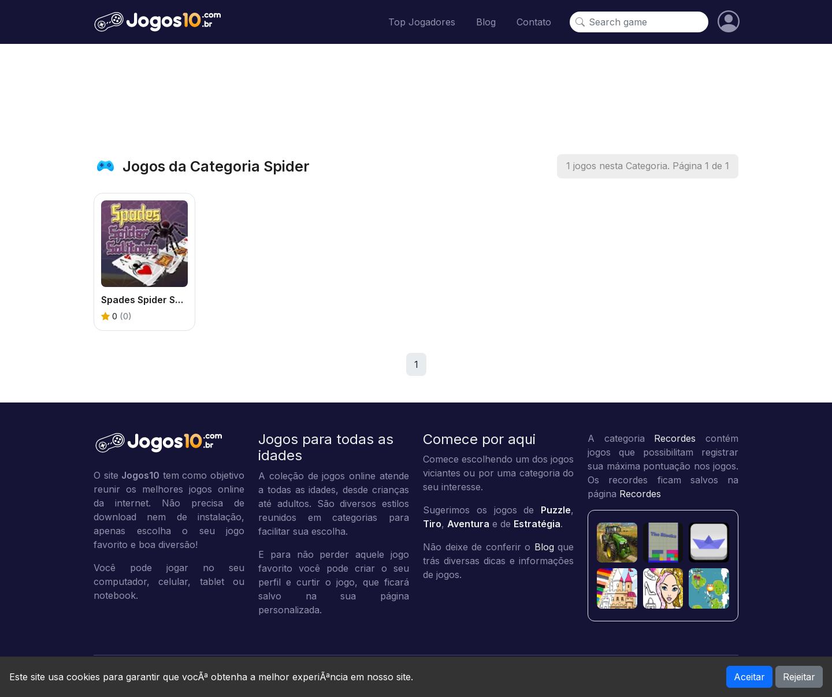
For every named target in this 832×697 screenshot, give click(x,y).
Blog (486, 22)
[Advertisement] (416, 99)
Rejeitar (799, 677)
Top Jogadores (421, 22)
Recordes (675, 438)
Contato (534, 22)
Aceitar (749, 677)
